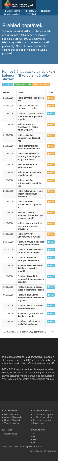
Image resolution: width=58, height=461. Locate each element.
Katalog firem (39, 423)
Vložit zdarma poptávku (43, 414)
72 (52, 332)
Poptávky (30, 11)
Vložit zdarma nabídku (43, 417)
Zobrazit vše (7, 84)
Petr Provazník (49, 451)
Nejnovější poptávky (13, 417)
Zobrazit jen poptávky (23, 84)
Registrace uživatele (42, 420)
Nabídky (46, 11)
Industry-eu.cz (10, 434)
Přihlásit (31, 14)
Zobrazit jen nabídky (41, 84)
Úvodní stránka (12, 11)
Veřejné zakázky (13, 14)
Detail (51, 98)
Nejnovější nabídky (12, 420)
